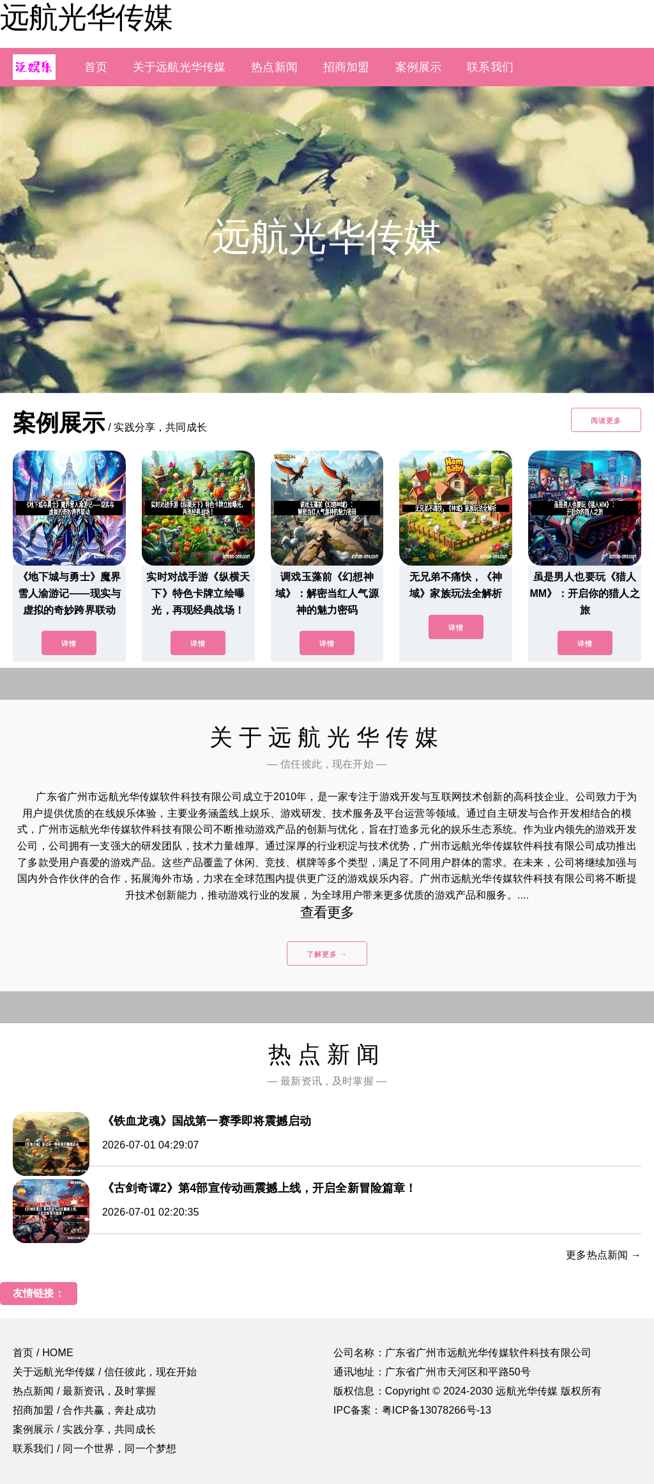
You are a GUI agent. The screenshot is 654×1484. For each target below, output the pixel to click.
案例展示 (418, 67)
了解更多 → (327, 954)
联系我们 (490, 67)
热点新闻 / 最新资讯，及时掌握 (84, 1391)
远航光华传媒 (86, 17)
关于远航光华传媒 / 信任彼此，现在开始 (105, 1371)
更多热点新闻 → (603, 1254)
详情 (69, 643)
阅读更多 (606, 420)
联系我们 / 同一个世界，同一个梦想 (94, 1448)
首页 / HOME (43, 1352)
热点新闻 (274, 67)
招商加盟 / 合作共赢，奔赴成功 (84, 1410)
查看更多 (327, 912)
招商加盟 (346, 67)
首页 (95, 67)
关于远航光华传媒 (179, 67)
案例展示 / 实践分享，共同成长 (84, 1429)
